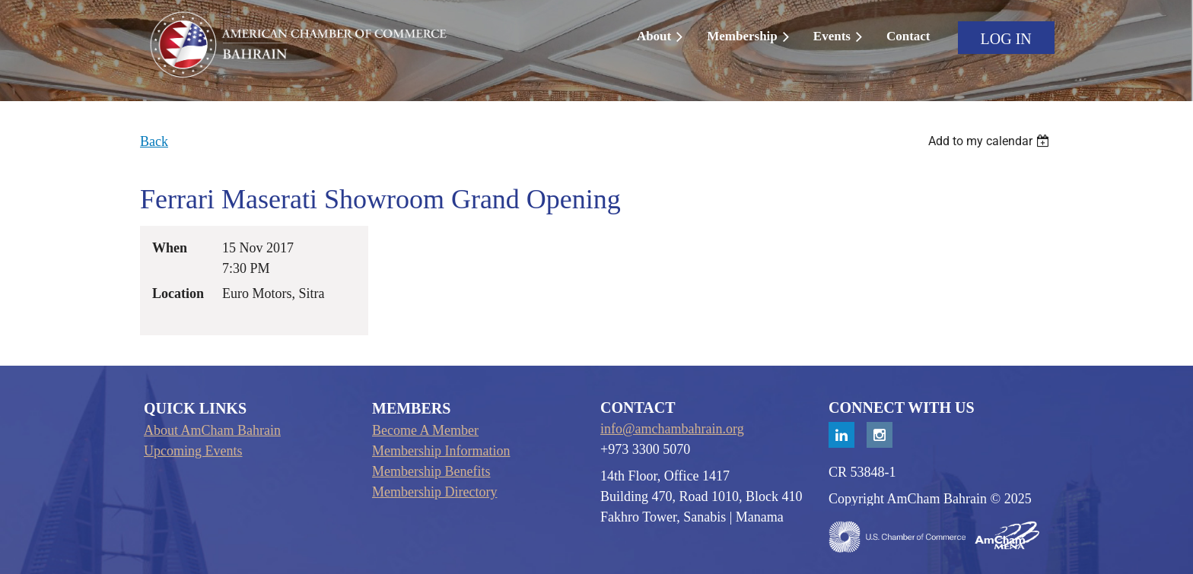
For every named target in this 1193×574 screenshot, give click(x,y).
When (169, 247)
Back (154, 141)
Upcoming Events (193, 450)
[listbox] (990, 141)
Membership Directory (434, 491)
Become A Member (425, 430)
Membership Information (441, 450)
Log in (1006, 38)
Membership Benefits (431, 471)
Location (178, 293)
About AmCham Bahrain (212, 430)
